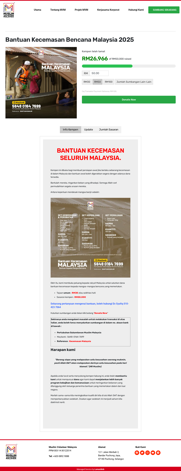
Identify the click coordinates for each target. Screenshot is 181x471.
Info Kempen (70, 129)
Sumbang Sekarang (164, 10)
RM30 (87, 81)
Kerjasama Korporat (108, 9)
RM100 (108, 81)
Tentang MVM (58, 9)
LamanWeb (99, 469)
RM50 (97, 81)
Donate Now (129, 99)
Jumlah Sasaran (108, 129)
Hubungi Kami (136, 9)
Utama (37, 9)
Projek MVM (81, 9)
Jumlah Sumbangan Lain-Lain (134, 81)
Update (88, 129)
